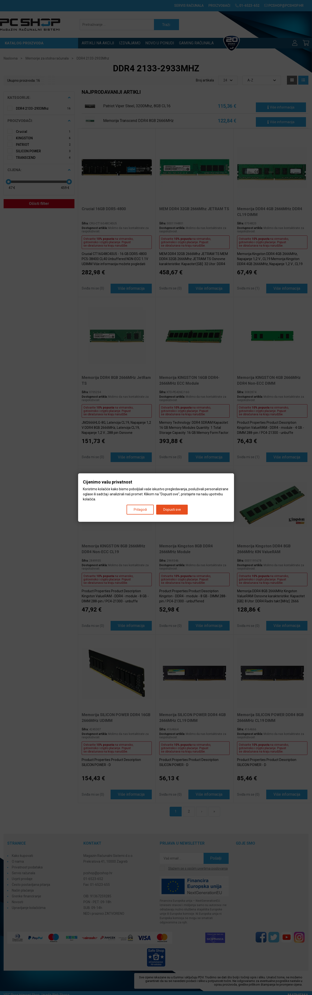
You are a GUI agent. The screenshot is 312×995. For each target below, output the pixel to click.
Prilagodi (140, 509)
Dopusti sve (172, 509)
